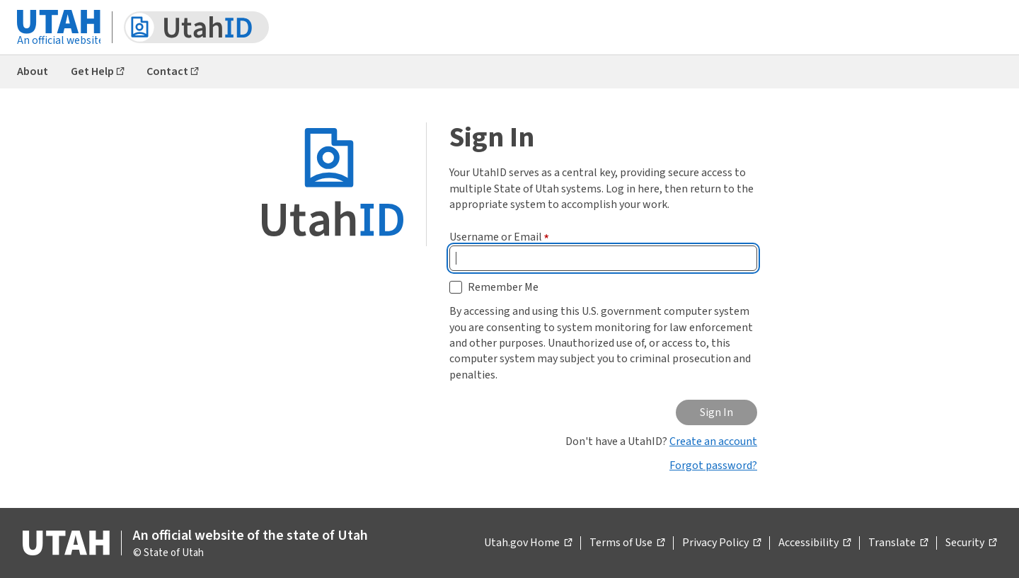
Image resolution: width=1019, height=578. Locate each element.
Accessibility (814, 543)
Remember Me (503, 287)
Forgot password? (713, 465)
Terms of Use (626, 543)
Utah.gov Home (528, 543)
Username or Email (499, 237)
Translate (898, 543)
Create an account (713, 441)
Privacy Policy (721, 543)
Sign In (716, 412)
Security (970, 543)
